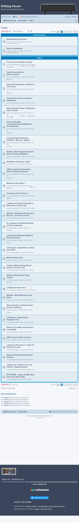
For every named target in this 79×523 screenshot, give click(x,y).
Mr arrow (15, 300)
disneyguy (15, 322)
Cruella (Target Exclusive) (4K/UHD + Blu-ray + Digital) (18, 139)
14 (32, 66)
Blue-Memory (16, 369)
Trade (4, 27)
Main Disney (15, 43)
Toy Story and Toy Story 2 (17, 193)
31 (27, 116)
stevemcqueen (17, 129)
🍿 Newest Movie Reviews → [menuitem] (29, 17)
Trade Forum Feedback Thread (19, 62)
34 (34, 116)
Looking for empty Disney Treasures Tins (17, 318)
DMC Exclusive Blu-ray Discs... (19, 337)
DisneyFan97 (16, 196)
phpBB (33, 416)
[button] (58, 31)
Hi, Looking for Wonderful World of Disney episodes (20, 224)
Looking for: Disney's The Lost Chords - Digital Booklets (19, 366)
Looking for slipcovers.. (16, 288)
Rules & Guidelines (15, 48)
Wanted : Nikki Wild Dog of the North (19, 296)
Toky (14, 185)
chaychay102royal (18, 89)
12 (27, 66)
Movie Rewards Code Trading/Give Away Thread (21, 109)
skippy (15, 228)
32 (29, 116)
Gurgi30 (15, 280)
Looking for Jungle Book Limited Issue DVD (20, 249)
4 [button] (68, 32)
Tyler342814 (16, 77)
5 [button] (70, 32)
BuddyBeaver (16, 252)
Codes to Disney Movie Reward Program (20, 356)
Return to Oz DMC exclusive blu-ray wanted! (20, 328)
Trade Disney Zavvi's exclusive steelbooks (19, 99)
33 (32, 116)
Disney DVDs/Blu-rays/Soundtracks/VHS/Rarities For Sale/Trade (19, 124)
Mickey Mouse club (15, 258)
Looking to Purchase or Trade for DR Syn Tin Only (20, 346)
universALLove (17, 113)
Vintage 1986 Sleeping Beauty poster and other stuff (19, 266)
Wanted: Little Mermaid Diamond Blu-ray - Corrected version (20, 214)
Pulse (50, 509)
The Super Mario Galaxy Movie (48, 506)
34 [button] (74, 32)
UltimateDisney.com (17, 479)
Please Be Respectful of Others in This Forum (21, 85)
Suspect (37, 509)
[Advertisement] (58, 8)
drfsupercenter (17, 64)
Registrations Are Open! (17, 39)
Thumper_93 (16, 103)
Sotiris (14, 42)
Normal (62, 506)
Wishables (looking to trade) (18, 162)
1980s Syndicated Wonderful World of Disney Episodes (18, 170)
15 (34, 66)
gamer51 (15, 310)
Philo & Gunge (17, 290)
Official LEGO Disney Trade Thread (18, 276)
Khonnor (15, 164)
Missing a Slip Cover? (16, 183)
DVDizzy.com (6, 479)
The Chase (43, 509)
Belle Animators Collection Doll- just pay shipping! (20, 306)
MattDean (15, 218)
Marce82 (15, 270)
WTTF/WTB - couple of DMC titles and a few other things (20, 376)
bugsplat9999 (16, 156)
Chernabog (16, 359)
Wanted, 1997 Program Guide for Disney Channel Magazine (20, 153)
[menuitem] (15, 16)
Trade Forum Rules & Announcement (15, 73)
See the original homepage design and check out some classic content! (53, 482)
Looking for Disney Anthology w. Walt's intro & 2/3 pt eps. (20, 204)
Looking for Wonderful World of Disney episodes (20, 236)
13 (29, 66)
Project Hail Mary (31, 506)
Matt (14, 340)
